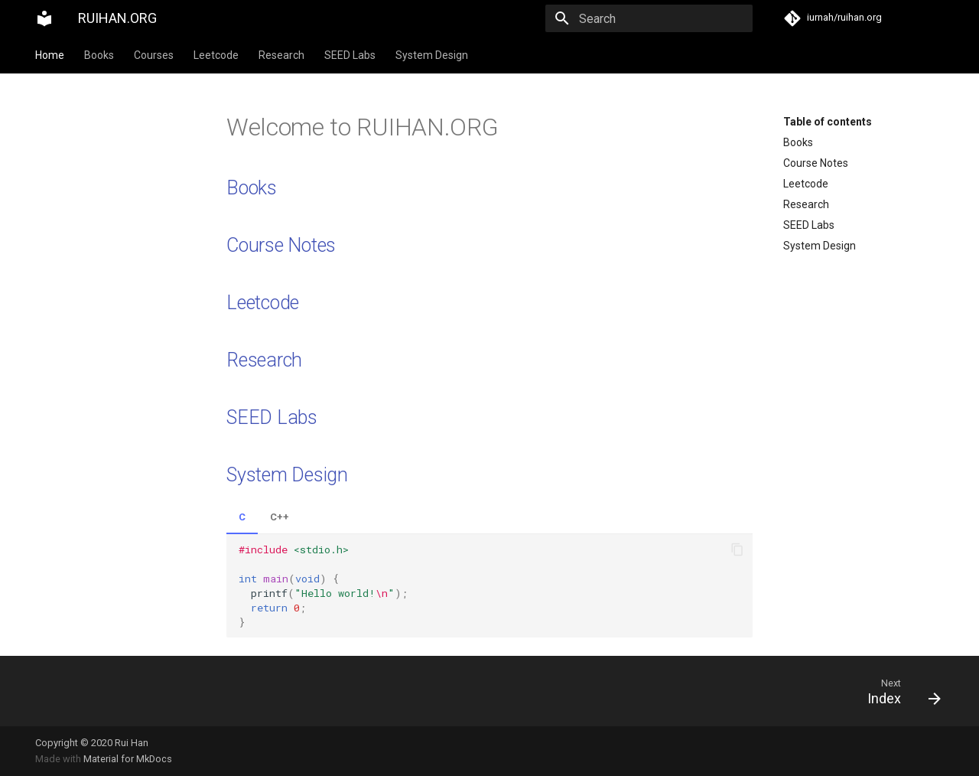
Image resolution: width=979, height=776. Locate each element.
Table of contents (827, 122)
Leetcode (216, 55)
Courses (154, 55)
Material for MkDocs (127, 759)
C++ (279, 517)
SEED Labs (350, 55)
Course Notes (815, 163)
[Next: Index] (721, 691)
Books (99, 55)
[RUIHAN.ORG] (44, 18)
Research (281, 55)
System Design (431, 55)
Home (49, 55)
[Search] (663, 18)
